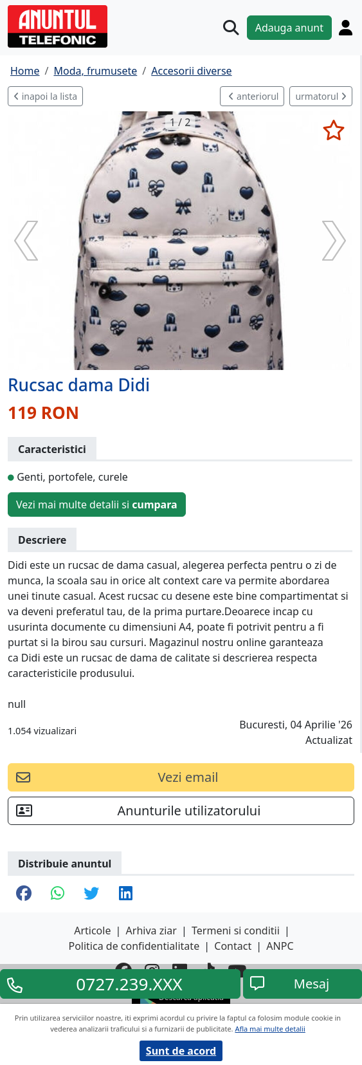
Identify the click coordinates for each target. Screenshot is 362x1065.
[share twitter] (91, 894)
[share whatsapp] (57, 894)
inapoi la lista (45, 96)
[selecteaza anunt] (333, 130)
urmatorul (321, 96)
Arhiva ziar (151, 930)
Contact (232, 946)
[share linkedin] (126, 894)
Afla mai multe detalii (270, 1028)
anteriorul (253, 96)
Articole (92, 930)
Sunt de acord (181, 1051)
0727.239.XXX (129, 984)
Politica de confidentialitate (133, 946)
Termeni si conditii (236, 930)
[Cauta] (231, 27)
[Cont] (345, 27)
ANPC (279, 946)
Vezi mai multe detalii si (96, 504)
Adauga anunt (289, 28)
